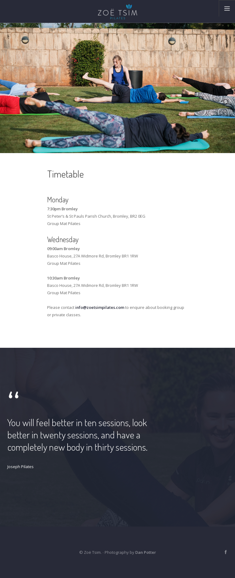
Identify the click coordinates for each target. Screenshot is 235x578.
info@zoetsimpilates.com (99, 307)
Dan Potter (145, 552)
